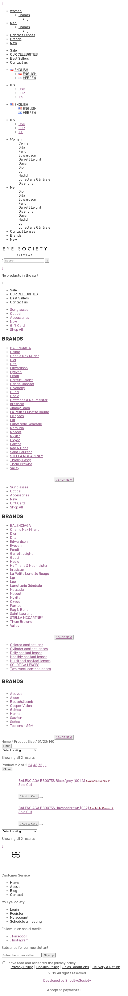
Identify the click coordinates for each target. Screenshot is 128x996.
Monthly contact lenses (28, 657)
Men (13, 23)
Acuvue (16, 694)
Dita (21, 147)
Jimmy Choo (20, 408)
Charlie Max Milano (24, 356)
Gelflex (15, 710)
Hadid (23, 175)
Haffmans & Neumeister (29, 400)
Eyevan (16, 372)
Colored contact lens (26, 645)
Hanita (15, 714)
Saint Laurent (21, 452)
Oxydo (15, 440)
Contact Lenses (22, 35)
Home (6, 742)
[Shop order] (19, 750)
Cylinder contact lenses (29, 649)
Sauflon (16, 718)
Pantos (15, 444)
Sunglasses (19, 310)
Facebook (18, 936)
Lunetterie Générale (34, 179)
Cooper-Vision (21, 706)
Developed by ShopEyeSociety (67, 981)
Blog (13, 891)
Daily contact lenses (26, 653)
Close (7, 769)
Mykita (15, 436)
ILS (20, 97)
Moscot (15, 432)
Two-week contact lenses (30, 669)
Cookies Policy (47, 967)
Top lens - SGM (21, 726)
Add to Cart (28, 796)
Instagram (19, 940)
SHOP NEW (64, 479)
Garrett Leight (29, 159)
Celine (23, 143)
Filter (6, 745)
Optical (15, 314)
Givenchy (25, 183)
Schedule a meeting (26, 922)
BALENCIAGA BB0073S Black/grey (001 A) (51, 781)
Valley (14, 468)
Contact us (19, 62)
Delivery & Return (106, 967)
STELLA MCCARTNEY (26, 456)
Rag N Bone (19, 448)
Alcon (14, 698)
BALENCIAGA (20, 348)
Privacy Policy (22, 967)
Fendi (22, 151)
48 (35, 765)
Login (14, 910)
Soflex (15, 722)
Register (16, 914)
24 (30, 765)
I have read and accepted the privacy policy (41, 963)
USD (21, 89)
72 (40, 765)
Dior (21, 167)
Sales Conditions (75, 967)
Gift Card (17, 326)
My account (19, 918)
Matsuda (17, 428)
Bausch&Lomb (21, 702)
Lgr (21, 171)
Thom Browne (21, 464)
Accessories (19, 318)
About (15, 887)
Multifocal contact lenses (30, 661)
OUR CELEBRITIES (24, 54)
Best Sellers (19, 58)
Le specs (17, 416)
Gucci (23, 163)
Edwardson (27, 155)
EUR (21, 93)
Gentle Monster (22, 384)
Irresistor (17, 404)
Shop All (16, 330)
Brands (24, 15)
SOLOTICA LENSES (24, 665)
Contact (16, 895)
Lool (13, 582)
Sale (13, 50)
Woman (16, 11)
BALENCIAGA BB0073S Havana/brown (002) (53, 808)
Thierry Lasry (20, 460)
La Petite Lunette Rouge (29, 412)
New (13, 43)
